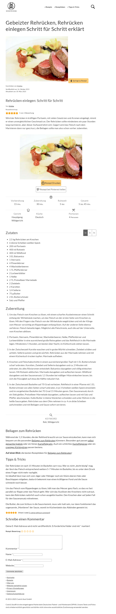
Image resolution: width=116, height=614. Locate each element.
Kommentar (12, 551)
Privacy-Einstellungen (15, 591)
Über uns (10, 585)
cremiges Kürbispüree (16, 447)
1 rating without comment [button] (39, 513)
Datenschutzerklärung (15, 596)
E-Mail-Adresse (14, 562)
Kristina (19, 86)
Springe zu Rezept (78, 81)
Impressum (11, 594)
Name (9, 557)
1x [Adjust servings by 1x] (85, 233)
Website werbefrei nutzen (17, 588)
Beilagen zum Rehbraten (43, 440)
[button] (7, 113)
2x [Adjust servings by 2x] (90, 233)
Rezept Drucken (51, 183)
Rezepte (10, 583)
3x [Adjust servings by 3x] (94, 233)
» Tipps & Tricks (73, 7)
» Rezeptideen (59, 7)
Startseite (10, 580)
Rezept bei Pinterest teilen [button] (51, 189)
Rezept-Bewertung (13, 531)
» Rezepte (48, 7)
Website (10, 568)
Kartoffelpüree (79, 443)
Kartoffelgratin (45, 443)
